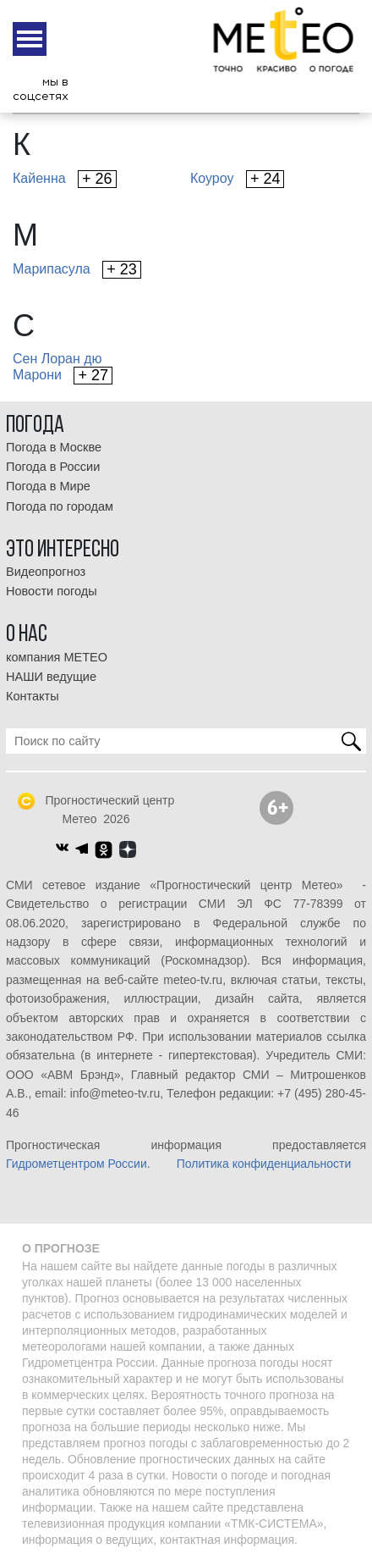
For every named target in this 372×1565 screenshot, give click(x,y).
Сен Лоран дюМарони (62, 367)
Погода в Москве (53, 447)
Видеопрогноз (45, 571)
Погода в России (53, 466)
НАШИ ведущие (51, 676)
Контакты (32, 696)
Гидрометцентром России (76, 1163)
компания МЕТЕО (56, 657)
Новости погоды (51, 591)
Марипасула (77, 270)
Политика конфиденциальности (264, 1163)
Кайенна (65, 179)
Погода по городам (59, 506)
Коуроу (237, 179)
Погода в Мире (48, 486)
